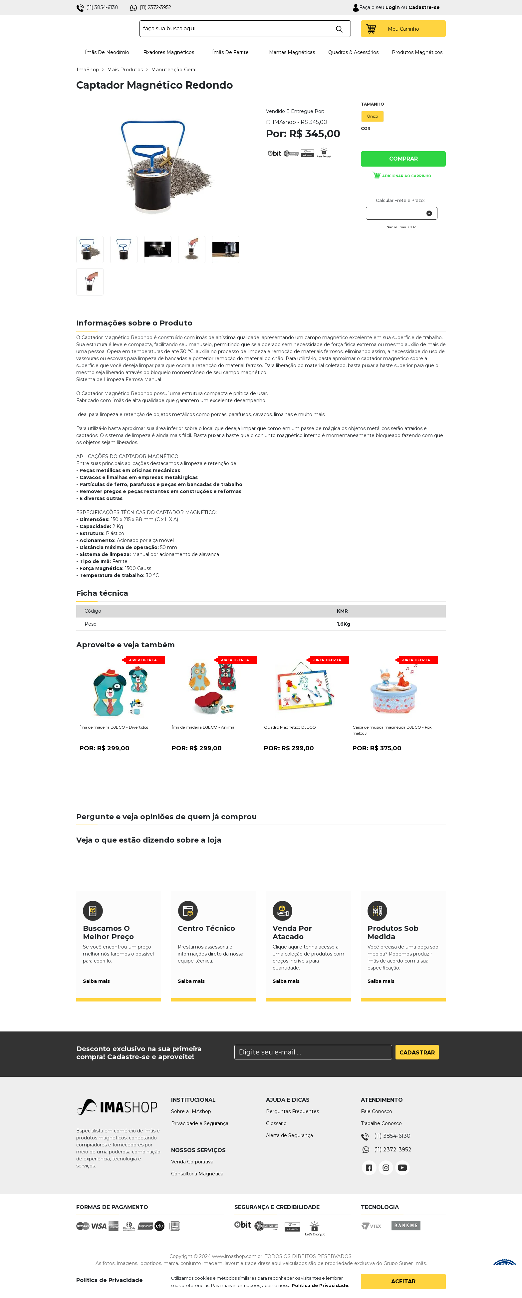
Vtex (373, 1232)
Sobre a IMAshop (191, 1111)
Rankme (405, 1232)
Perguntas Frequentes (292, 1111)
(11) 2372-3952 (155, 7)
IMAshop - (300, 122)
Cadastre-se (424, 7)
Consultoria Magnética (197, 1174)
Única (367, 143)
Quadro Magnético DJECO (290, 727)
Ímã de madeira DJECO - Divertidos (114, 727)
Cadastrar (417, 1052)
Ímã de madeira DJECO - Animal (203, 727)
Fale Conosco (376, 1111)
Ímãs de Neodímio (107, 52)
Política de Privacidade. (321, 1285)
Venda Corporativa (192, 1162)
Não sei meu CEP (401, 227)
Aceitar (403, 1281)
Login (392, 7)
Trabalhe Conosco (381, 1123)
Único (372, 116)
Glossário (276, 1123)
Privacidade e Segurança (199, 1123)
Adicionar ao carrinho (406, 176)
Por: (105, 748)
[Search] (313, 1052)
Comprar (403, 159)
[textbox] (245, 28)
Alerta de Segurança (289, 1135)
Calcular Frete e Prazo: (400, 200)
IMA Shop (103, 28)
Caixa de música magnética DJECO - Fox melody (392, 730)
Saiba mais (96, 981)
